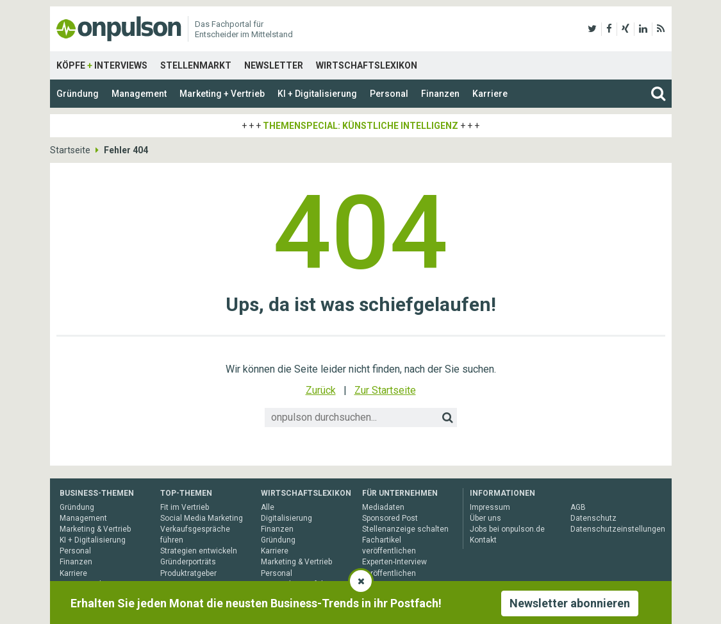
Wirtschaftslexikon (366, 65)
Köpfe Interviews (101, 65)
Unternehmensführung (301, 584)
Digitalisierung (286, 518)
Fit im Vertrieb (184, 507)
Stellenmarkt (195, 65)
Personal (389, 94)
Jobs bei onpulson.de (507, 529)
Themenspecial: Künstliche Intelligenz (360, 126)
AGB (578, 507)
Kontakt (483, 539)
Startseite (70, 150)
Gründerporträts (188, 561)
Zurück (321, 390)
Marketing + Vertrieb (222, 94)
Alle (267, 507)
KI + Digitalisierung (317, 94)
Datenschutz (593, 518)
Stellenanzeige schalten (405, 529)
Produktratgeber (188, 573)
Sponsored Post (390, 518)
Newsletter (273, 65)
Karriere (490, 94)
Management (139, 94)
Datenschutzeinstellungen (617, 529)
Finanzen (440, 94)
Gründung (77, 94)
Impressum (490, 507)
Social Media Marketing (201, 518)
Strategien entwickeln (198, 550)
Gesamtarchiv (85, 584)
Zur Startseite (385, 390)
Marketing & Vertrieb (95, 529)
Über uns (485, 518)
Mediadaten (383, 507)
